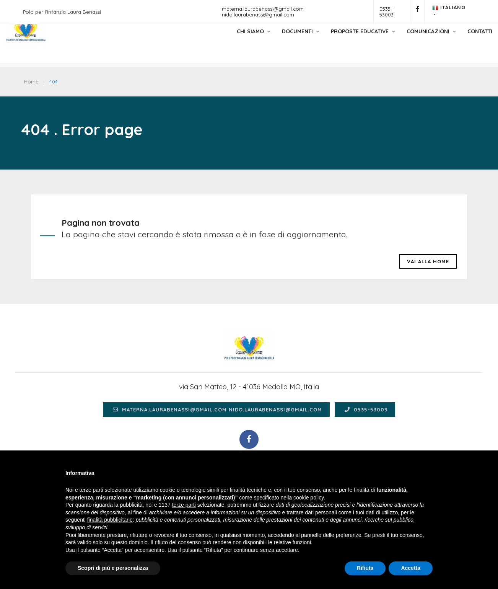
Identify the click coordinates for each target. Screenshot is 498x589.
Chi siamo (230, 39)
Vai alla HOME (428, 270)
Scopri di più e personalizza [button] (113, 568)
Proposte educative (340, 39)
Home (34, 82)
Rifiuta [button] (365, 568)
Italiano (448, 7)
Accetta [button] (410, 568)
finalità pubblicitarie (110, 520)
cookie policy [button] (308, 497)
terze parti (184, 505)
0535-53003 (386, 12)
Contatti (456, 39)
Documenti (277, 39)
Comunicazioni (408, 39)
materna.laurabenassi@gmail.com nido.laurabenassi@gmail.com (263, 12)
